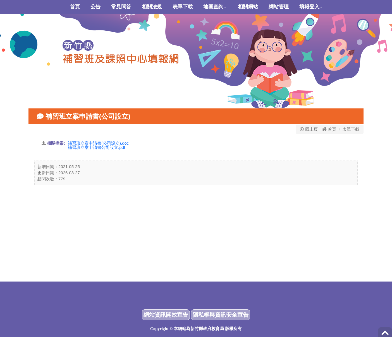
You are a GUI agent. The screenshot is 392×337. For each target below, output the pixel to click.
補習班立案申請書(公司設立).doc (98, 143)
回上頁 (309, 129)
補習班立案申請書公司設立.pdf (96, 147)
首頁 (332, 129)
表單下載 (351, 129)
